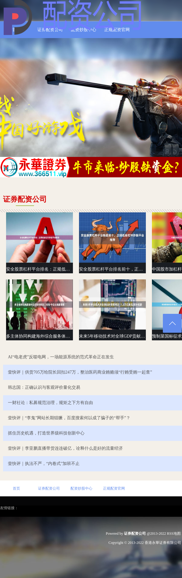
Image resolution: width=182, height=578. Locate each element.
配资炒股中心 (81, 488)
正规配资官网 (114, 488)
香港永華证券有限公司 (163, 543)
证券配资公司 (49, 488)
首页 (16, 488)
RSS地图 (173, 533)
